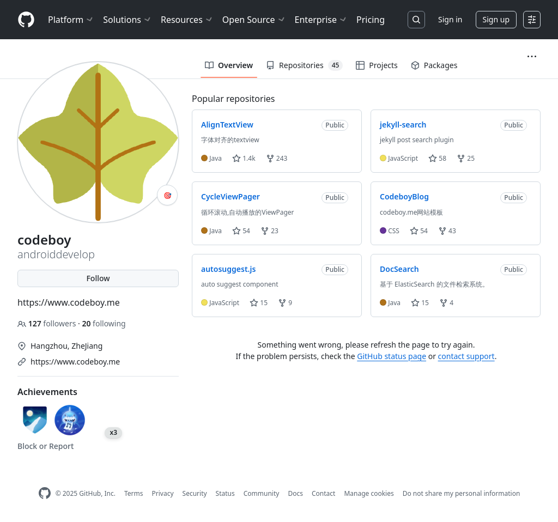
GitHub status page (391, 356)
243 (277, 158)
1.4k (243, 158)
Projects (376, 65)
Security (195, 493)
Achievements (47, 392)
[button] (532, 56)
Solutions (127, 20)
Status (225, 493)
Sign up (496, 19)
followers (47, 323)
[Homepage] (26, 20)
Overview (229, 65)
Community (262, 493)
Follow (98, 278)
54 (241, 230)
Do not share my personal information (461, 493)
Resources (187, 20)
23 (269, 230)
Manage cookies (368, 493)
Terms (133, 493)
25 (466, 158)
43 (447, 230)
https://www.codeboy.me (75, 361)
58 (437, 158)
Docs (295, 493)
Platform (71, 20)
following (103, 323)
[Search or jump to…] (416, 19)
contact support (466, 356)
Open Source (254, 20)
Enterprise (321, 20)
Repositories (304, 65)
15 (259, 302)
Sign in (450, 19)
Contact (323, 493)
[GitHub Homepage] (44, 493)
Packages (434, 65)
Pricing (370, 20)
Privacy (163, 493)
